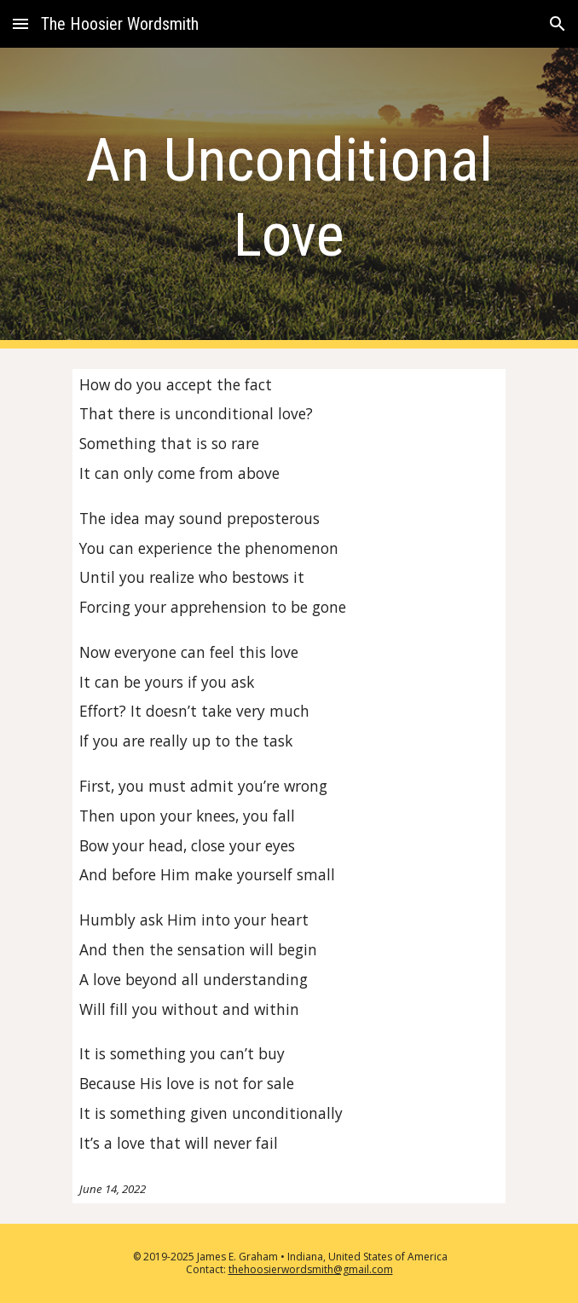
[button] (20, 23)
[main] (288, 198)
